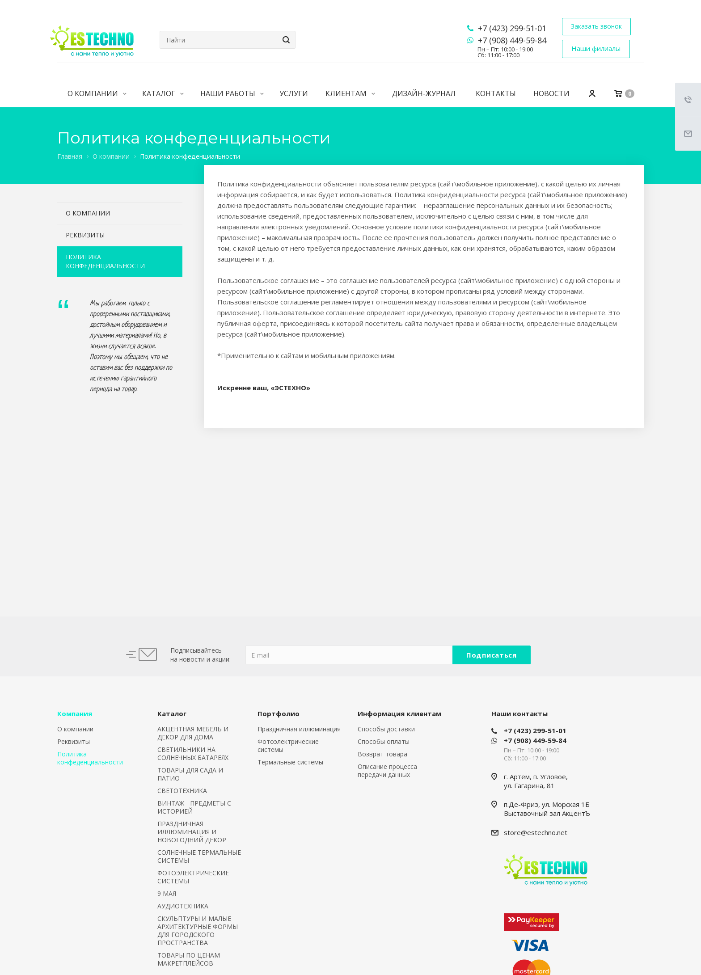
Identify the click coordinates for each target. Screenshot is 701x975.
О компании (97, 93)
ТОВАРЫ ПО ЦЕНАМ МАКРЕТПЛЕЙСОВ (188, 959)
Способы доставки (386, 729)
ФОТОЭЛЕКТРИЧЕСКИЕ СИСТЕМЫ (193, 877)
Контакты (496, 93)
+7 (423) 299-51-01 (512, 28)
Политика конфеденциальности (105, 261)
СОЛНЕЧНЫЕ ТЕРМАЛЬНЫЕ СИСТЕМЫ (199, 856)
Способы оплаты (384, 741)
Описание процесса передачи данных (387, 770)
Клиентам (350, 93)
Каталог (163, 93)
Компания (74, 713)
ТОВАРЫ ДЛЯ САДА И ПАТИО (190, 774)
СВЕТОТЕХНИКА (182, 790)
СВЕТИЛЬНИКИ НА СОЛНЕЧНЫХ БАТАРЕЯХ (192, 753)
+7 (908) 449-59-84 (512, 40)
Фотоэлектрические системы (288, 745)
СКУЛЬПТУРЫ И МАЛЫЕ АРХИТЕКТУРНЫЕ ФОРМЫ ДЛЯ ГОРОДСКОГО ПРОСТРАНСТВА (197, 930)
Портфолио (279, 713)
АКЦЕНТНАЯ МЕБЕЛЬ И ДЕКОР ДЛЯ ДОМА (192, 733)
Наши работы (232, 93)
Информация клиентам (399, 713)
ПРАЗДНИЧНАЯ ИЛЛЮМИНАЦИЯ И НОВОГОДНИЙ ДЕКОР (191, 831)
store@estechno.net (535, 832)
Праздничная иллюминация (299, 729)
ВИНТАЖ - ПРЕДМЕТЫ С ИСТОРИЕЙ (194, 807)
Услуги (293, 93)
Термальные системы (290, 762)
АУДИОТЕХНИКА (182, 906)
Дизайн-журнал (424, 93)
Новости (551, 93)
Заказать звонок (596, 26)
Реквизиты (85, 235)
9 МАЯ (166, 893)
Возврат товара (382, 754)
